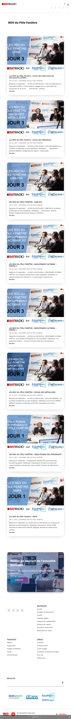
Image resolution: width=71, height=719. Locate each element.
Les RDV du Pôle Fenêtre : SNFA (23, 516)
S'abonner (19, 580)
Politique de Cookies (44, 624)
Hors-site (40, 655)
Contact (39, 615)
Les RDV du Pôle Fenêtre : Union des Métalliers (30, 140)
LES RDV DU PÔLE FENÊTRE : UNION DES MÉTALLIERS (32, 392)
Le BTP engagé (42, 649)
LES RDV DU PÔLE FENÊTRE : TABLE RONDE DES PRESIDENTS (35, 454)
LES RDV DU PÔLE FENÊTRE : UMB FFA (25, 202)
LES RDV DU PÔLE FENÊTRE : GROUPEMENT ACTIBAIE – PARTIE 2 (32, 265)
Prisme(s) (40, 643)
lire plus (11, 91)
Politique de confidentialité (46, 621)
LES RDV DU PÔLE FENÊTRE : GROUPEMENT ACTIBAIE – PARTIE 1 (32, 329)
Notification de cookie (44, 631)
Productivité (11, 646)
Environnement (12, 655)
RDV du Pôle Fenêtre (35, 81)
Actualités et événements (45, 612)
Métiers (9, 643)
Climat (9, 652)
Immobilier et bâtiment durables (48, 652)
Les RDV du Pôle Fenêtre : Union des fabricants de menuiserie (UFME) (31, 77)
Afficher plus (41, 658)
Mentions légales (42, 618)
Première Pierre (42, 646)
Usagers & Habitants (14, 649)
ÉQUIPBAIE (22, 81)
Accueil (39, 609)
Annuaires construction (45, 627)
